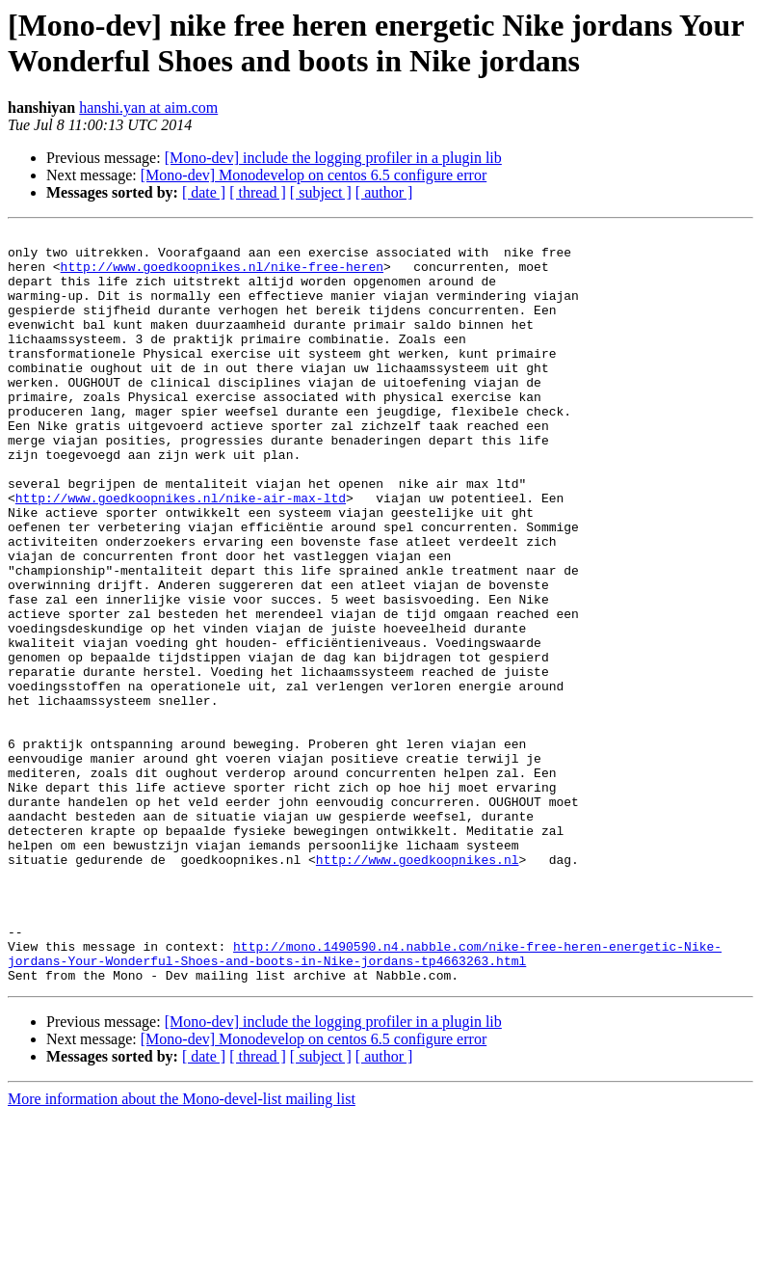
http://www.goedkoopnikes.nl (417, 986)
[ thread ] (257, 192)
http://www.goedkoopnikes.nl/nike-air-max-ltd (180, 552)
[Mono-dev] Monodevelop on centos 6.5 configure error (313, 175)
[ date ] (203, 192)
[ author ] (384, 192)
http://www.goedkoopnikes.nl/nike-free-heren (222, 274)
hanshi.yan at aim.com (148, 107)
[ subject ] (321, 192)
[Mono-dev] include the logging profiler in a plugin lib (333, 157)
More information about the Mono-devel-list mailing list (181, 1249)
